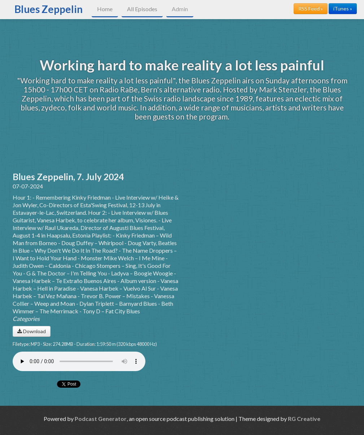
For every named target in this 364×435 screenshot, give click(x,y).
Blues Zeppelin (48, 9)
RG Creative (304, 418)
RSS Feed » (310, 8)
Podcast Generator (101, 418)
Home (105, 8)
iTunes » (342, 8)
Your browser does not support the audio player (79, 361)
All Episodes (142, 8)
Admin (180, 8)
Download (31, 331)
